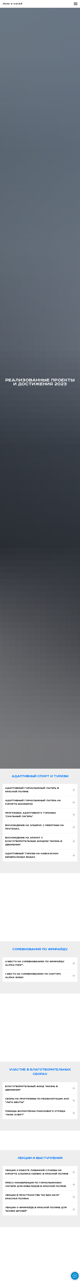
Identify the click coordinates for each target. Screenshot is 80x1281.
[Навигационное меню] (75, 4)
